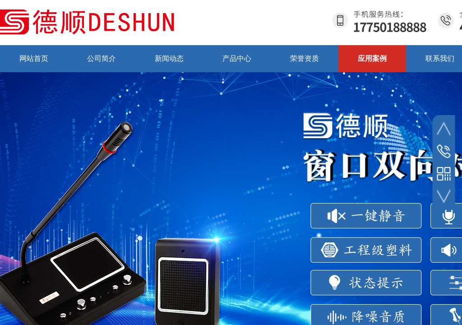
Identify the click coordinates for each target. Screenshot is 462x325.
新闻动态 (169, 58)
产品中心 (236, 58)
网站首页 (33, 58)
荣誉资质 (304, 58)
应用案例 (372, 58)
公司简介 (101, 58)
